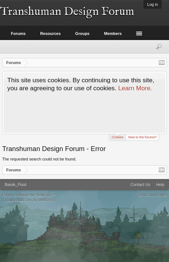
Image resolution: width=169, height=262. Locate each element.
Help (160, 184)
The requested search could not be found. (39, 159)
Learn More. (135, 88)
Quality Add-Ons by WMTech (28, 200)
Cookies (117, 136)
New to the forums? (142, 137)
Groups (82, 33)
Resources (50, 33)
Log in (152, 4)
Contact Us (140, 184)
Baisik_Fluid (15, 184)
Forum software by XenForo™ (28, 194)
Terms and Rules (152, 194)
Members (113, 33)
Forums (18, 33)
